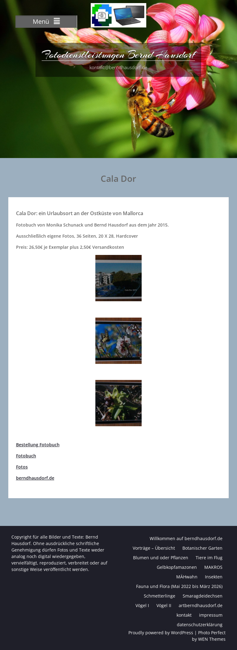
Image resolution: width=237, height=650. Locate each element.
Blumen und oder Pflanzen (160, 557)
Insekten (213, 577)
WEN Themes (212, 639)
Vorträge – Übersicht (154, 548)
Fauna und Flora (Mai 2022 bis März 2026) (179, 586)
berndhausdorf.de (35, 478)
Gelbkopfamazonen (177, 567)
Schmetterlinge (159, 596)
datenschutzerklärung (199, 624)
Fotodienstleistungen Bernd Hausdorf (118, 55)
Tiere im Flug (209, 557)
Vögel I (142, 605)
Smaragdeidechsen (202, 596)
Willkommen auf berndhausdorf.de (186, 538)
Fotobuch (26, 456)
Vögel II (163, 605)
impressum (210, 615)
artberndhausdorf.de (200, 605)
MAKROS (213, 567)
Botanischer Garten (202, 548)
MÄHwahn (187, 577)
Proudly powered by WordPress (160, 632)
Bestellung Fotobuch (38, 445)
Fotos (22, 467)
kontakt (184, 615)
